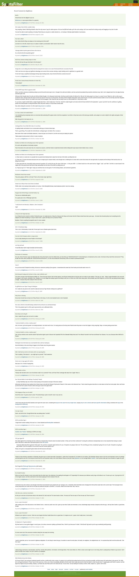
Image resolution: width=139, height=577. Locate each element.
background (18, 404)
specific (98, 402)
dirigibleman (24, 23)
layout (57, 402)
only (81, 402)
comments (122, 3)
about (116, 5)
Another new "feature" (21, 431)
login (121, 5)
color (85, 402)
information (104, 402)
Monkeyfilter (50, 422)
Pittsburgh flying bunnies (29, 466)
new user (130, 5)
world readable (89, 569)
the (61, 402)
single (71, 402)
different (25, 404)
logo (119, 402)
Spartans (77, 458)
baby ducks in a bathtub (44, 106)
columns (130, 3)
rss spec (77, 569)
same (63, 402)
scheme (89, 402)
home (116, 3)
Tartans (93, 458)
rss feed (71, 569)
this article (45, 442)
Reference (18, 20)
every (68, 402)
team (75, 402)
